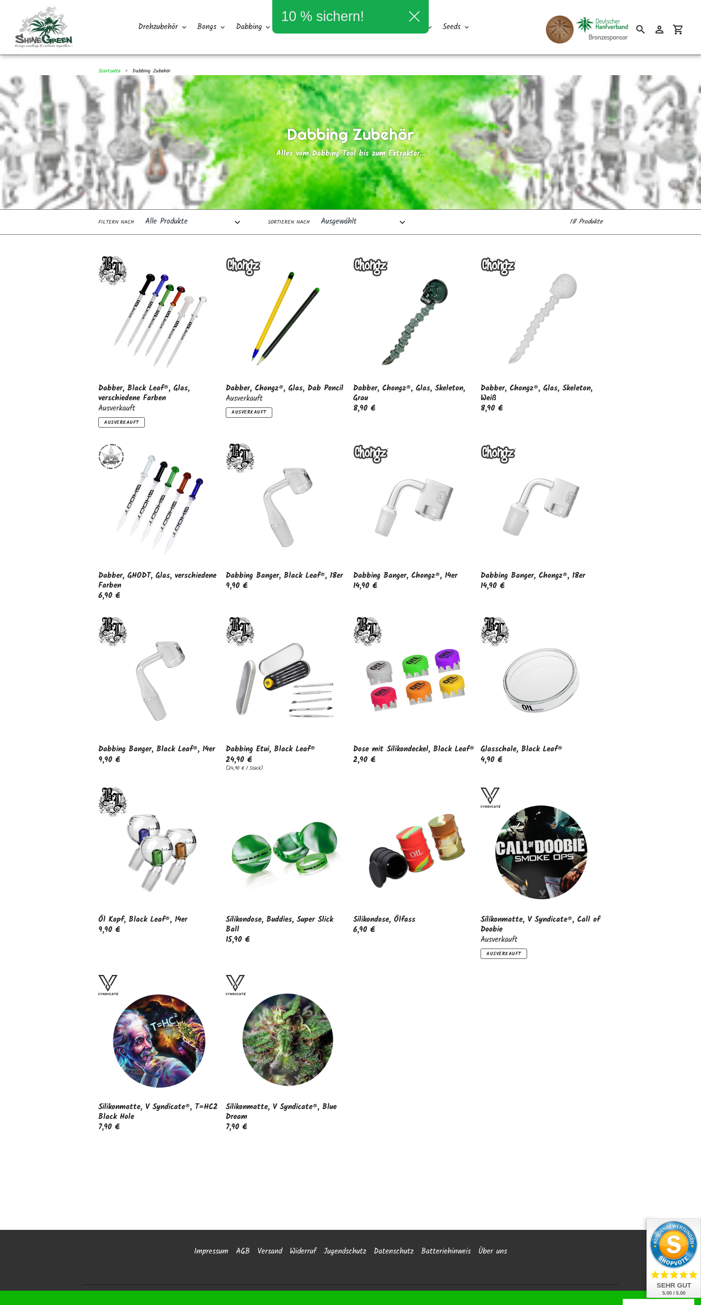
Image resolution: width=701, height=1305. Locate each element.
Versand (270, 1219)
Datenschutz (394, 1219)
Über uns (492, 1219)
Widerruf (303, 1219)
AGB (243, 1219)
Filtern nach (116, 222)
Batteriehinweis (446, 1219)
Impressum (211, 1219)
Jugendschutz (345, 1219)
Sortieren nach (289, 222)
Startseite (109, 71)
